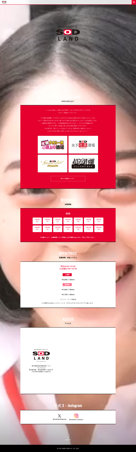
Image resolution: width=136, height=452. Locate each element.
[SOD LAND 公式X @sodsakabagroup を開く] (59, 417)
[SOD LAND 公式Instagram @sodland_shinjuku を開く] (76, 417)
